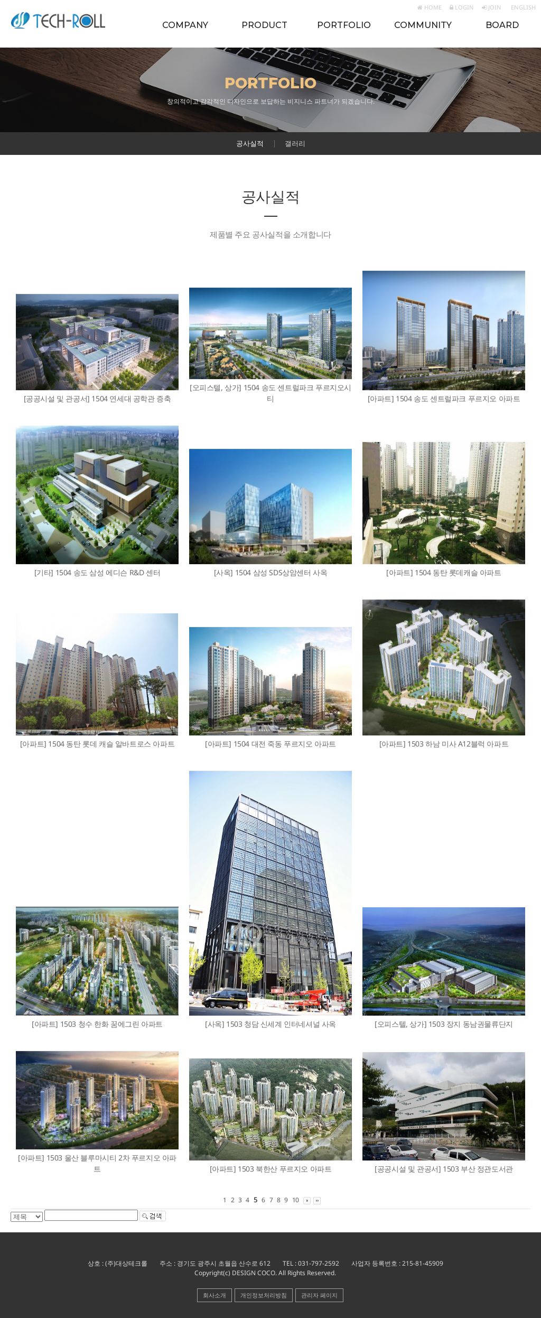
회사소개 (214, 1295)
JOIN (491, 7)
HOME (429, 7)
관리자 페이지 (319, 1295)
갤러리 (295, 143)
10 (295, 1200)
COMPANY (185, 25)
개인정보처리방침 (263, 1295)
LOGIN (462, 7)
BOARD (502, 25)
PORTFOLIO (344, 25)
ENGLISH (522, 7)
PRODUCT (264, 25)
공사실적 (250, 143)
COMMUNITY (423, 25)
